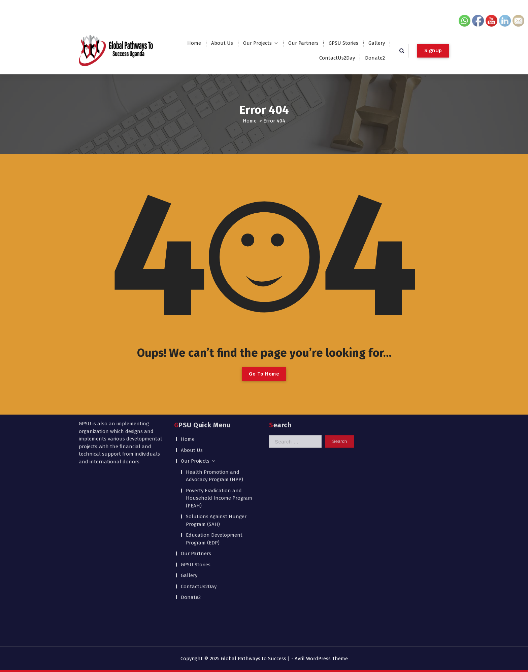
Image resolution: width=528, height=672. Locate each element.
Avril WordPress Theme (321, 659)
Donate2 (375, 58)
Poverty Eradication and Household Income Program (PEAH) (219, 427)
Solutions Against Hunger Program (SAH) (216, 450)
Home (194, 43)
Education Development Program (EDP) (214, 468)
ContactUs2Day (337, 58)
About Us (222, 43)
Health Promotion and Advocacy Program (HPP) (214, 405)
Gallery (376, 43)
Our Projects (257, 43)
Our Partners (303, 43)
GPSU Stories (343, 43)
